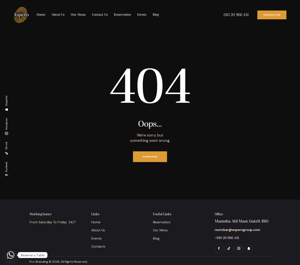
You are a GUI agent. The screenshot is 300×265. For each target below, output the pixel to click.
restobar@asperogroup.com (237, 230)
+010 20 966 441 (227, 238)
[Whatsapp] (11, 255)
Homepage (150, 156)
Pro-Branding (38, 262)
